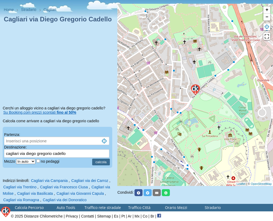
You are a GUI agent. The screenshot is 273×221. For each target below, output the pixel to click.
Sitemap (104, 216)
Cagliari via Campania (49, 180)
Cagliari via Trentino (19, 187)
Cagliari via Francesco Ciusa (64, 187)
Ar (130, 216)
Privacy (72, 216)
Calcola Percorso (29, 207)
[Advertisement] (59, 65)
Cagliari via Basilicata (35, 193)
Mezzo (10, 161)
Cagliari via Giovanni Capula (80, 193)
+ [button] (266, 10)
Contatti (87, 216)
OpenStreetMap (261, 183)
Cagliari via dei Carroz (89, 180)
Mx (137, 216)
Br (152, 216)
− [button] (266, 17)
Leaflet (241, 183)
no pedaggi (50, 161)
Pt (123, 216)
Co (145, 216)
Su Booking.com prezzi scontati (39, 112)
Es (116, 216)
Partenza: (12, 134)
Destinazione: (15, 147)
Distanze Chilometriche (43, 216)
